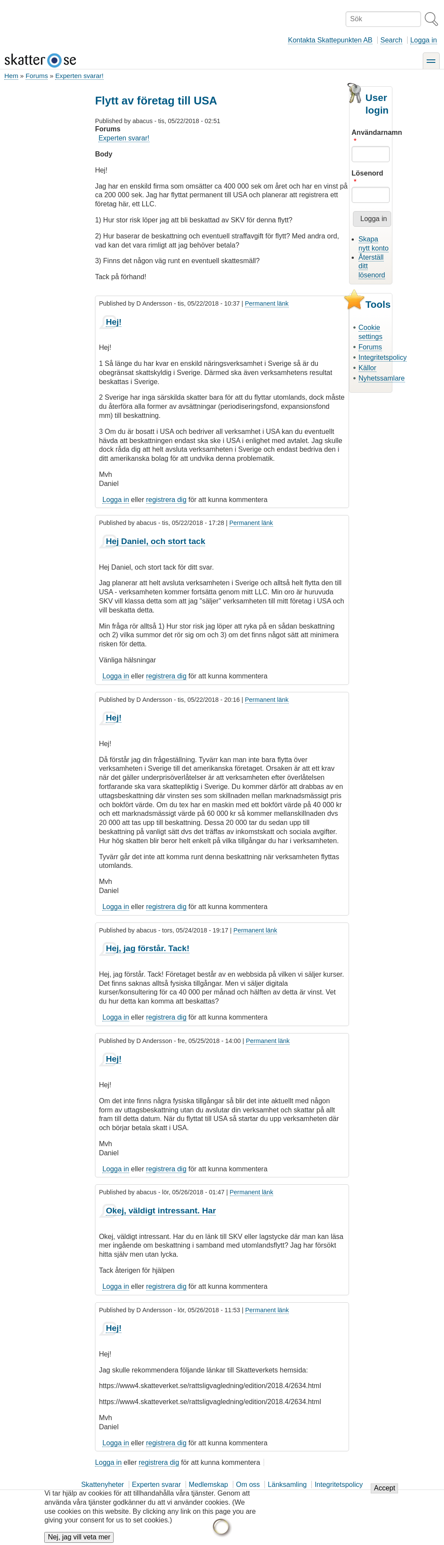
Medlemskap (208, 1484)
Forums (37, 75)
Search (391, 40)
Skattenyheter (102, 1484)
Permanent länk (267, 303)
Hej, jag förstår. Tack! (147, 948)
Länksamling (287, 1484)
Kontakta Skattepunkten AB (330, 40)
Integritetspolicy (383, 357)
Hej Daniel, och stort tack (155, 541)
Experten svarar (156, 1484)
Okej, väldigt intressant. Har (161, 1210)
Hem (11, 75)
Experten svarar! (79, 75)
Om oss (248, 1484)
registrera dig (166, 499)
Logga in (423, 40)
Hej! (113, 321)
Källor (367, 368)
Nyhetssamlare (382, 378)
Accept (384, 1494)
